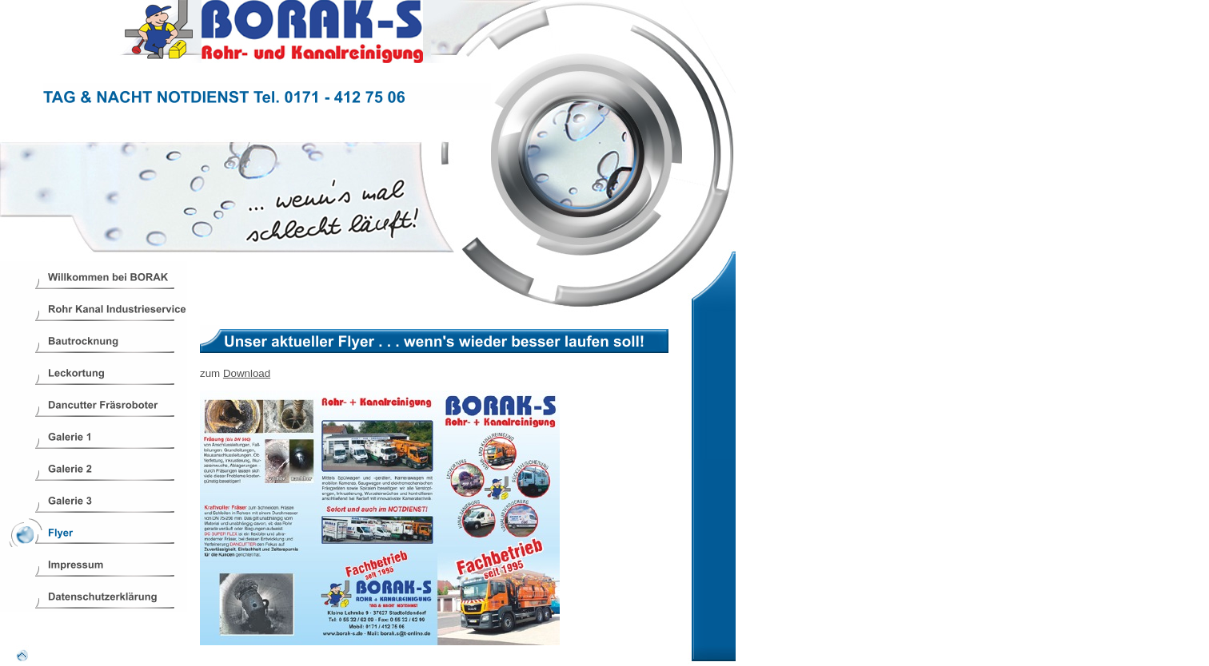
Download (246, 373)
